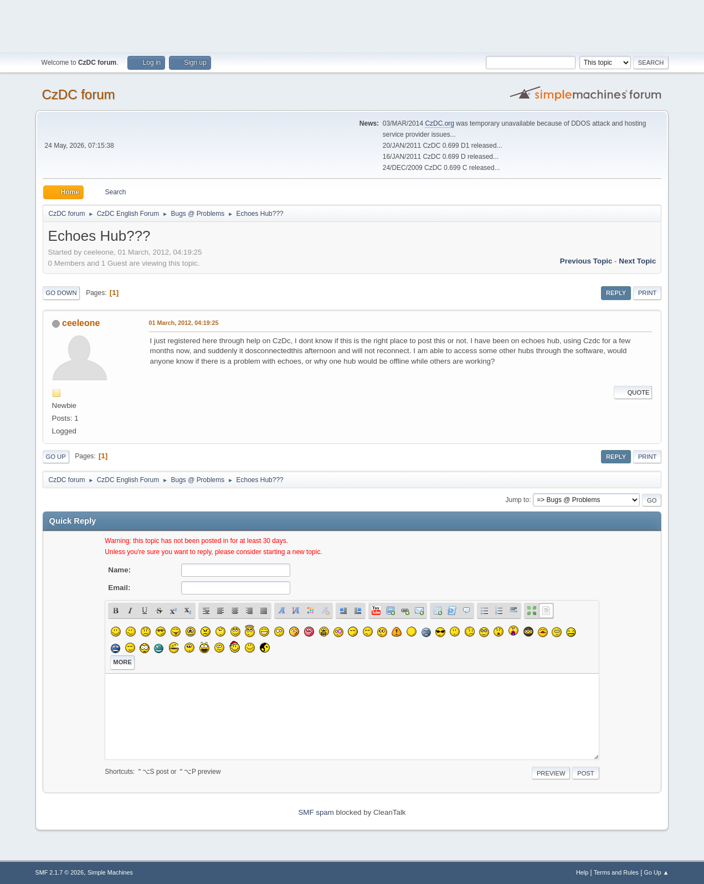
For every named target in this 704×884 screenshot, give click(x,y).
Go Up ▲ (656, 872)
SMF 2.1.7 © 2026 (59, 872)
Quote (633, 392)
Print (647, 293)
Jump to (517, 500)
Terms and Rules (616, 872)
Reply (616, 293)
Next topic (637, 261)
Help (582, 872)
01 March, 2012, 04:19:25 (184, 322)
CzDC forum (78, 94)
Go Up (56, 456)
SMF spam (315, 812)
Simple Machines (110, 872)
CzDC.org (439, 123)
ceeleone (81, 323)
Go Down (61, 293)
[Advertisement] (352, 25)
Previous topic (586, 261)
